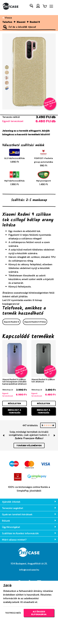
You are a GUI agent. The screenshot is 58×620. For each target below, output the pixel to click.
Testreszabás (13, 612)
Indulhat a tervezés (14, 411)
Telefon (7, 22)
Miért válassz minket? (29, 539)
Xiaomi (21, 22)
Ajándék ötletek (29, 502)
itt (21, 602)
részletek (14, 403)
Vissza (7, 17)
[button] (32, 6)
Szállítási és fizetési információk (29, 533)
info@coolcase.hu (29, 569)
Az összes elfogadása (39, 613)
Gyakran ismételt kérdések (29, 514)
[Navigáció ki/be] (51, 6)
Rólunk (29, 520)
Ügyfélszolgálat (29, 527)
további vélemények (29, 445)
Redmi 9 (35, 22)
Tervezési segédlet (29, 508)
